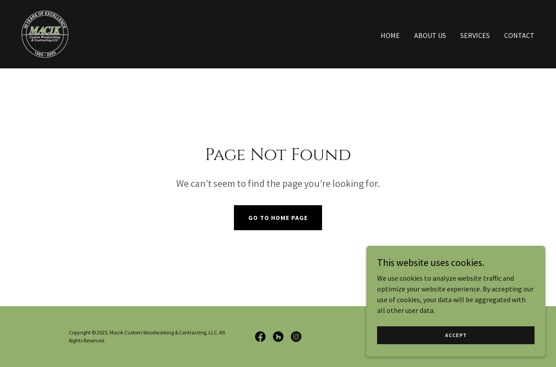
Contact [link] (519, 35)
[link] (44, 33)
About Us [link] (430, 35)
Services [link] (475, 35)
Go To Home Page (278, 218)
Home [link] (390, 35)
